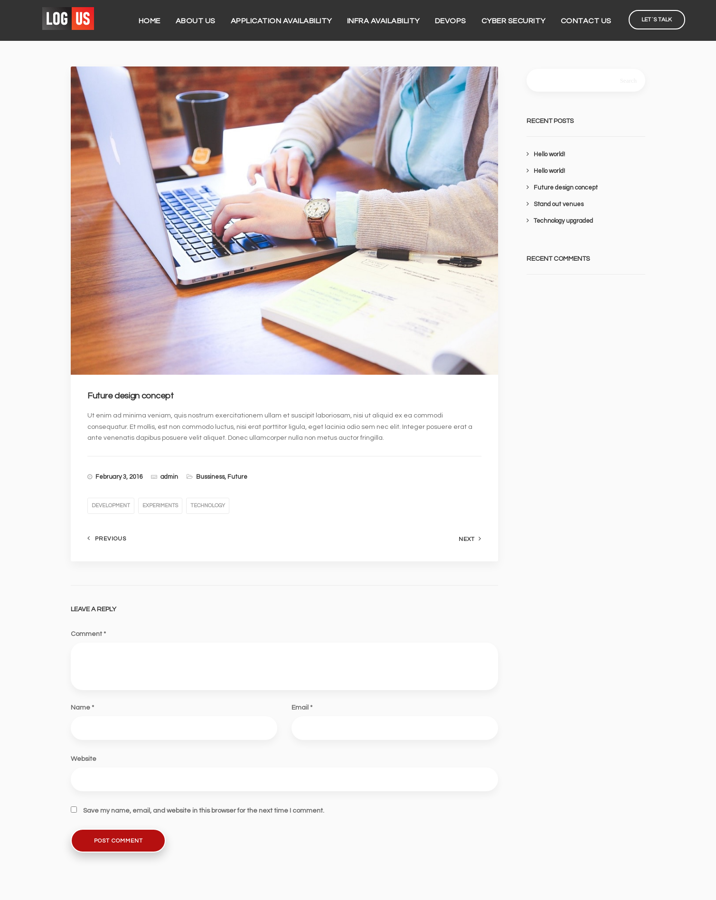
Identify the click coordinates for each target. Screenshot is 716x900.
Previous (110, 539)
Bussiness (210, 477)
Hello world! (549, 154)
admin (169, 477)
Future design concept (566, 187)
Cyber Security (521, 18)
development (111, 505)
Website (83, 759)
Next (467, 539)
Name (82, 707)
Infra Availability (390, 18)
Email (302, 707)
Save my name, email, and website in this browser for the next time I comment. (203, 810)
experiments (160, 505)
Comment (88, 634)
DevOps (457, 18)
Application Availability (288, 18)
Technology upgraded (563, 221)
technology (207, 505)
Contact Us (593, 18)
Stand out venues (559, 204)
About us (203, 18)
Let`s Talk (664, 17)
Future (237, 477)
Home (157, 18)
